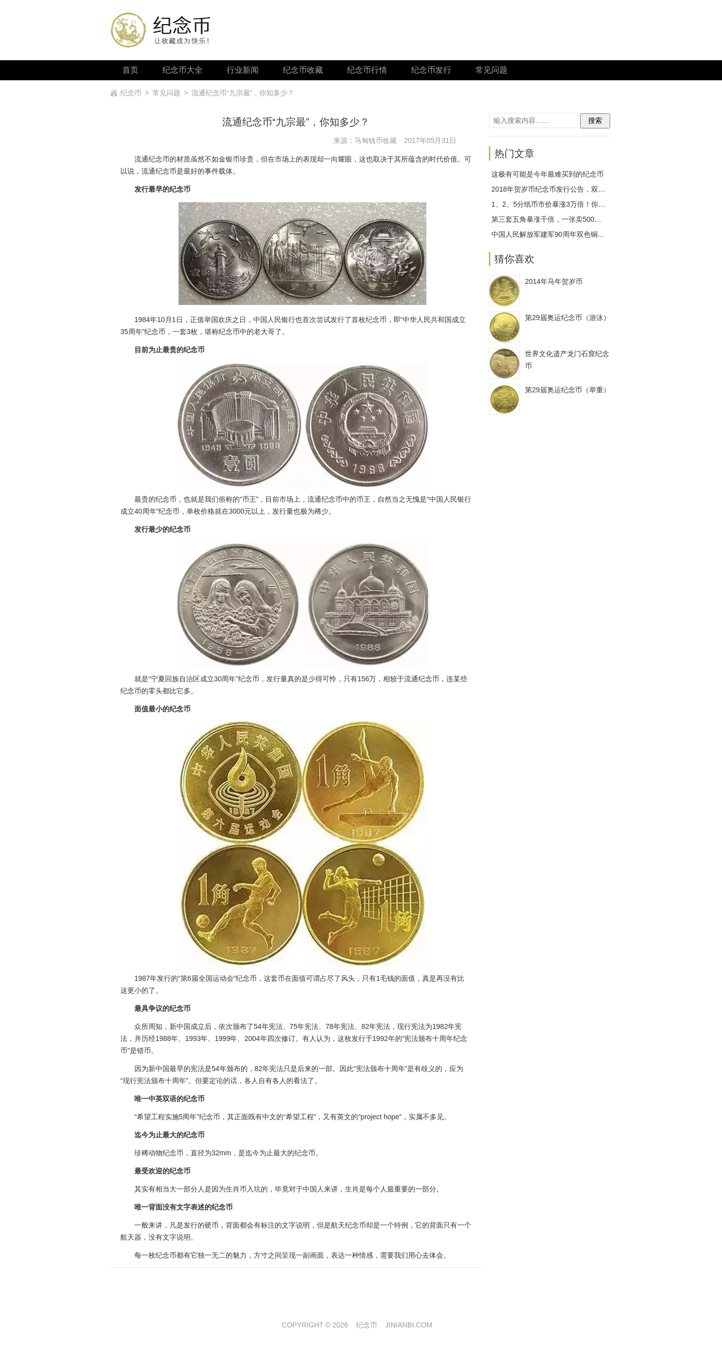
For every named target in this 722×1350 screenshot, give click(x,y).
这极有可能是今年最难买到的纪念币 (547, 174)
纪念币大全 (182, 70)
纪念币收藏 (303, 70)
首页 (130, 70)
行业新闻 (243, 70)
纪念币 (130, 93)
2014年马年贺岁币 (554, 281)
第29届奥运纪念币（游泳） (567, 318)
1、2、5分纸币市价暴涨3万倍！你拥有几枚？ (562, 204)
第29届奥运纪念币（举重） (567, 390)
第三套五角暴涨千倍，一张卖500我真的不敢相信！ (570, 219)
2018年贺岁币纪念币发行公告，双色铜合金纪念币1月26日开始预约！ (599, 189)
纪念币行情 (367, 70)
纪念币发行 (431, 70)
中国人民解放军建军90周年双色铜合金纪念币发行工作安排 (583, 234)
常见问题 (491, 70)
